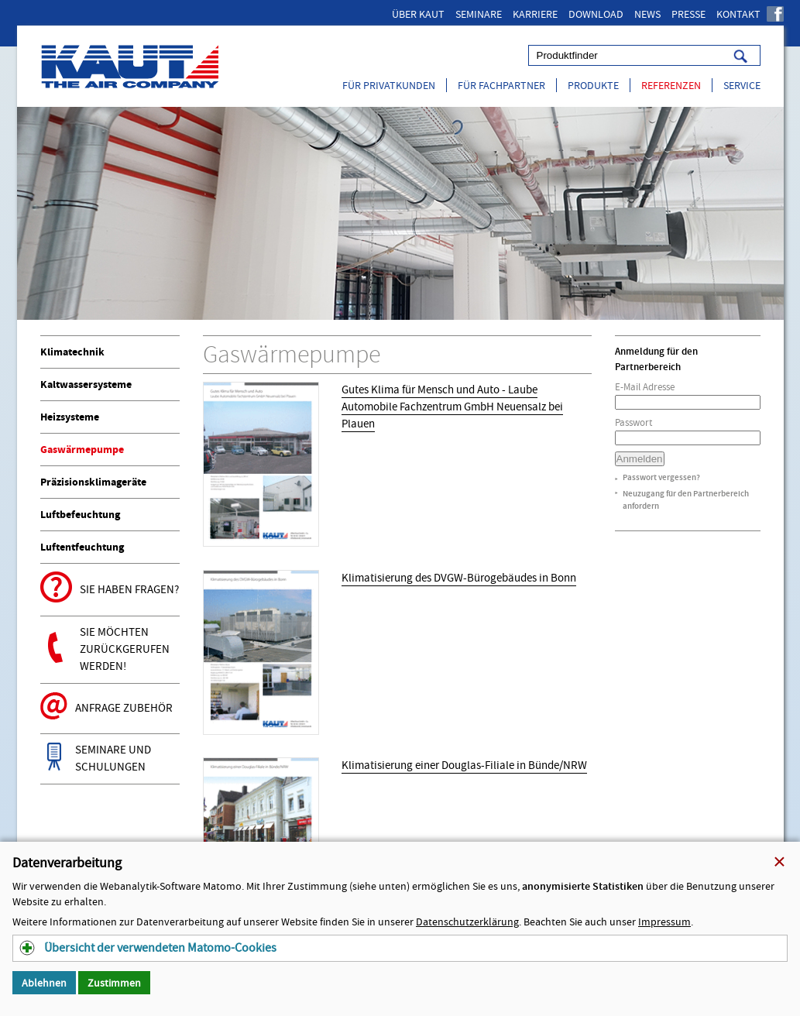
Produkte (593, 85)
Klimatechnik (72, 352)
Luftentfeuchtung (82, 547)
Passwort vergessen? (661, 477)
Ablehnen (44, 983)
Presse (688, 14)
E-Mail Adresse (645, 386)
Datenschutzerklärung (467, 921)
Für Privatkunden (388, 85)
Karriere (535, 14)
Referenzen (671, 85)
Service (742, 85)
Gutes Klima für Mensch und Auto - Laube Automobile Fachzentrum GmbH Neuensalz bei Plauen (452, 407)
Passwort (633, 422)
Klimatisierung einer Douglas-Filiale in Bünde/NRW (464, 765)
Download (595, 14)
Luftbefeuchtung (80, 514)
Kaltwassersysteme (86, 384)
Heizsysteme (69, 417)
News (647, 14)
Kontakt (738, 14)
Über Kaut (418, 14)
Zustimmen (114, 983)
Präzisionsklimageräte (93, 482)
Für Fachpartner (501, 85)
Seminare (478, 14)
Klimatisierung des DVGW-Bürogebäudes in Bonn (459, 578)
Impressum (664, 921)
